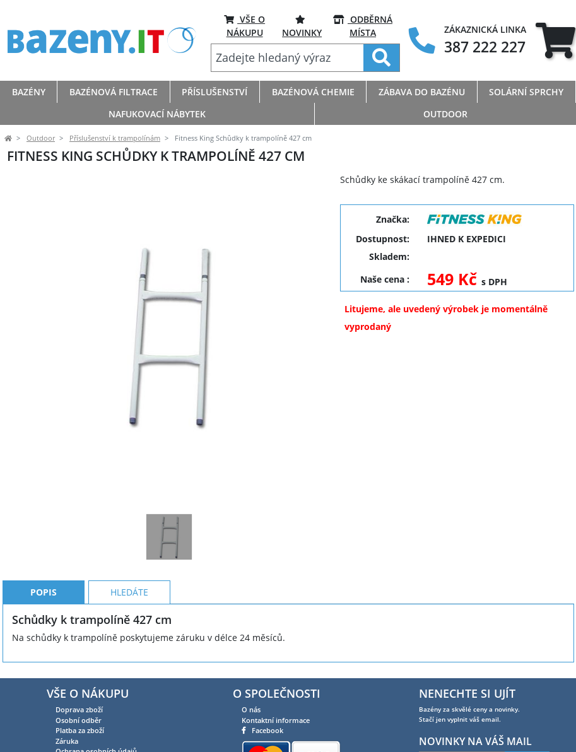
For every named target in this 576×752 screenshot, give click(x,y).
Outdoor (40, 138)
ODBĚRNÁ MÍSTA (362, 25)
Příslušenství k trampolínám (114, 138)
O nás (251, 709)
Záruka (67, 741)
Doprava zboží (79, 709)
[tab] (555, 40)
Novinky (302, 25)
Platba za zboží (80, 730)
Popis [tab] (43, 592)
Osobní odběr (79, 720)
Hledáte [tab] (129, 592)
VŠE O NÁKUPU (244, 25)
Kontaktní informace (276, 720)
